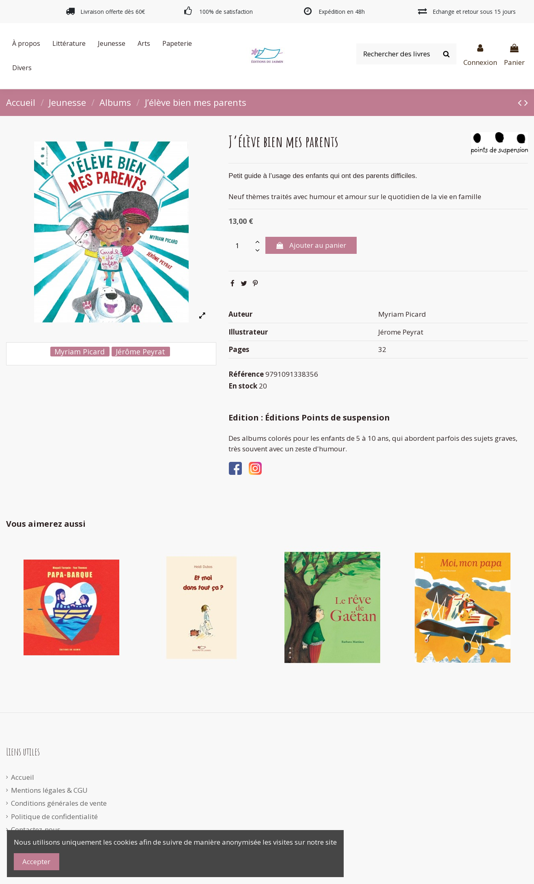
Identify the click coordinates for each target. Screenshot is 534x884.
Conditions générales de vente (59, 803)
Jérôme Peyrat (140, 351)
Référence (246, 374)
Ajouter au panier (311, 245)
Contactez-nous (35, 829)
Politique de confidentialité (54, 816)
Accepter (36, 861)
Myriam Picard (79, 351)
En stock (242, 386)
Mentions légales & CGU (49, 790)
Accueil (22, 777)
